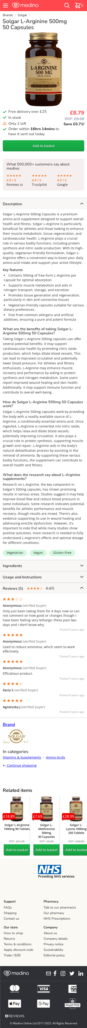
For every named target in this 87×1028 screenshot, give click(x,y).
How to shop (13, 933)
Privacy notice (53, 944)
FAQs (8, 907)
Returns (9, 938)
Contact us (11, 918)
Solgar (22, 15)
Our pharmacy (54, 913)
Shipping (10, 913)
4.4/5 (43, 588)
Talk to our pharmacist (60, 907)
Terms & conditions (18, 944)
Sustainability (53, 950)
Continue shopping (20, 765)
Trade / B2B (12, 955)
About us (50, 933)
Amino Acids (55, 757)
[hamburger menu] (5, 5)
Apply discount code (18, 950)
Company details (56, 938)
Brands (8, 15)
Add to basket (43, 145)
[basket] (79, 5)
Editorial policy (54, 955)
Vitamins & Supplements (22, 757)
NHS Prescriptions (57, 918)
